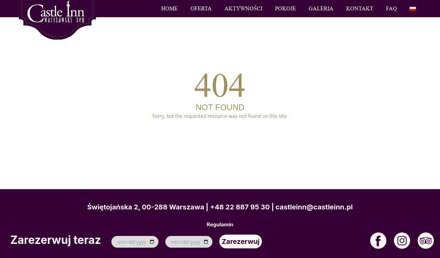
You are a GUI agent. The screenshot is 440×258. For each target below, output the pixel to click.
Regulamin (220, 224)
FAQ (391, 9)
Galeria (321, 9)
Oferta (201, 9)
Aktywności (243, 9)
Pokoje (285, 9)
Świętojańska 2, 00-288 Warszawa (145, 207)
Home (169, 9)
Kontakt (359, 9)
